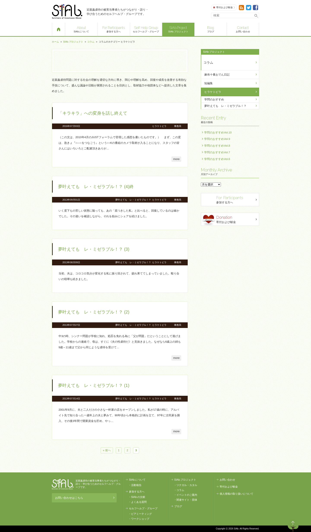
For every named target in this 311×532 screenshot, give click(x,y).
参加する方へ (114, 29)
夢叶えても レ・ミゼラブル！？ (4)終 (96, 186)
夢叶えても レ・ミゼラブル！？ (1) (93, 385)
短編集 (208, 83)
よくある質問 (139, 502)
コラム (90, 41)
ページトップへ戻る (293, 525)
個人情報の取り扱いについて (236, 493)
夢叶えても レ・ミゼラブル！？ (133, 199)
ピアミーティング (141, 513)
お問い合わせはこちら (84, 497)
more (176, 159)
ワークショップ (140, 518)
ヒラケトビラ (159, 126)
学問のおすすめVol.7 (217, 152)
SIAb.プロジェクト (178, 29)
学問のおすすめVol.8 (217, 145)
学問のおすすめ (214, 99)
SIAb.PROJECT (62, 484)
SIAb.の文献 (138, 497)
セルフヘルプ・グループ (146, 29)
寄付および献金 (224, 7)
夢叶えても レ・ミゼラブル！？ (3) (93, 249)
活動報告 (136, 485)
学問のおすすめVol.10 (218, 132)
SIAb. (67, 11)
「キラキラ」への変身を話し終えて (92, 113)
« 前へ (107, 450)
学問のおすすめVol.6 (217, 159)
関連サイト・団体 (186, 499)
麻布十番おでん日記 (217, 74)
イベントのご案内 (186, 494)
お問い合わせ (243, 29)
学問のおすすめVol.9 (217, 139)
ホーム (55, 41)
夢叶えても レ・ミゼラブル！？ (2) (93, 312)
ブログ (211, 29)
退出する (280, 525)
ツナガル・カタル (186, 485)
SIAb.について (81, 29)
